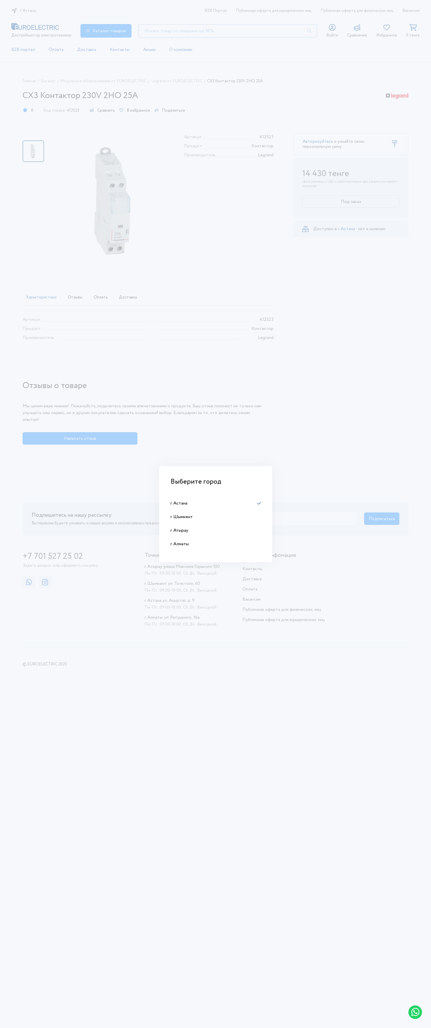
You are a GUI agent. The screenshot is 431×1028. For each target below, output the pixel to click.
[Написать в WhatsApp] (415, 1012)
